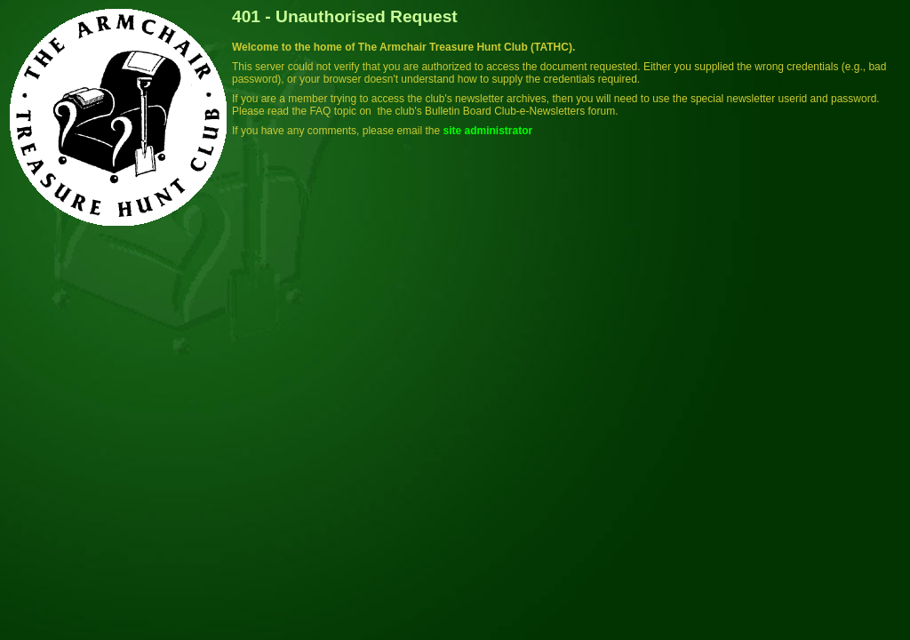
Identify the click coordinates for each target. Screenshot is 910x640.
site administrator (487, 130)
